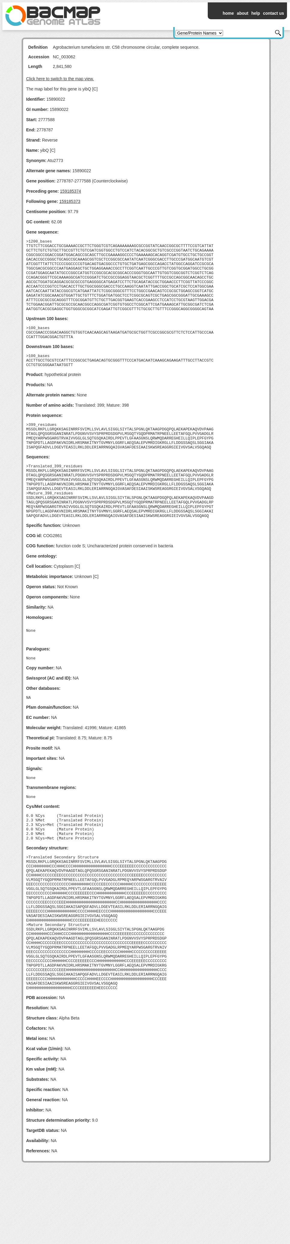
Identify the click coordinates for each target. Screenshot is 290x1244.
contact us (273, 13)
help (255, 13)
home (228, 13)
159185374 (70, 191)
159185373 (69, 201)
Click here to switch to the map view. (60, 78)
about (242, 13)
